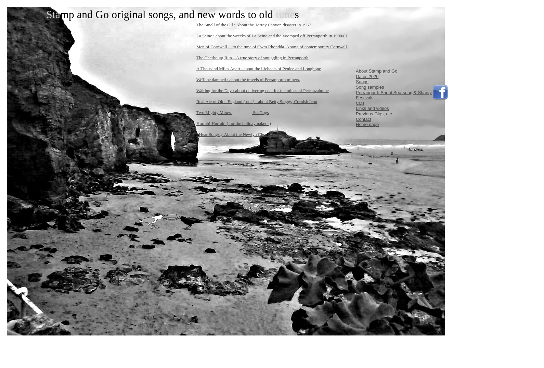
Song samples (370, 87)
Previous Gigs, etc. (374, 113)
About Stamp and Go (376, 71)
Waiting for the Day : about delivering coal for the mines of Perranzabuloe (262, 90)
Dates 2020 (367, 76)
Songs (362, 81)
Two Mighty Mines (214, 112)
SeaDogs (261, 112)
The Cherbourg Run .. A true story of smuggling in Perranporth (252, 57)
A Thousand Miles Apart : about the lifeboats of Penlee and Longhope (258, 68)
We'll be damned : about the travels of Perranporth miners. (248, 79)
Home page (367, 124)
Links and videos (372, 108)
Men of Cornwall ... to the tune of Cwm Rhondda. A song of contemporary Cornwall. (272, 46)
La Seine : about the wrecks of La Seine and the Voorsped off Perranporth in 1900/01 (272, 35)
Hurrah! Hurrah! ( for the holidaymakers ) (233, 123)
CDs (360, 103)
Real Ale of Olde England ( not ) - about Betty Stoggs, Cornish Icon (256, 101)
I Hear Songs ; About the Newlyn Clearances (236, 134)
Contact (363, 119)
